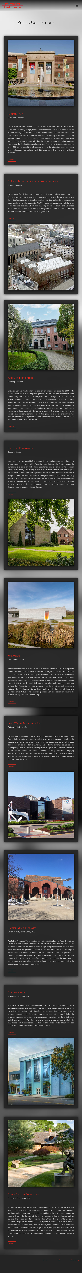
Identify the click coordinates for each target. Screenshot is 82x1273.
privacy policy (74, 1260)
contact (45, 1260)
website (11, 160)
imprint (58, 1260)
